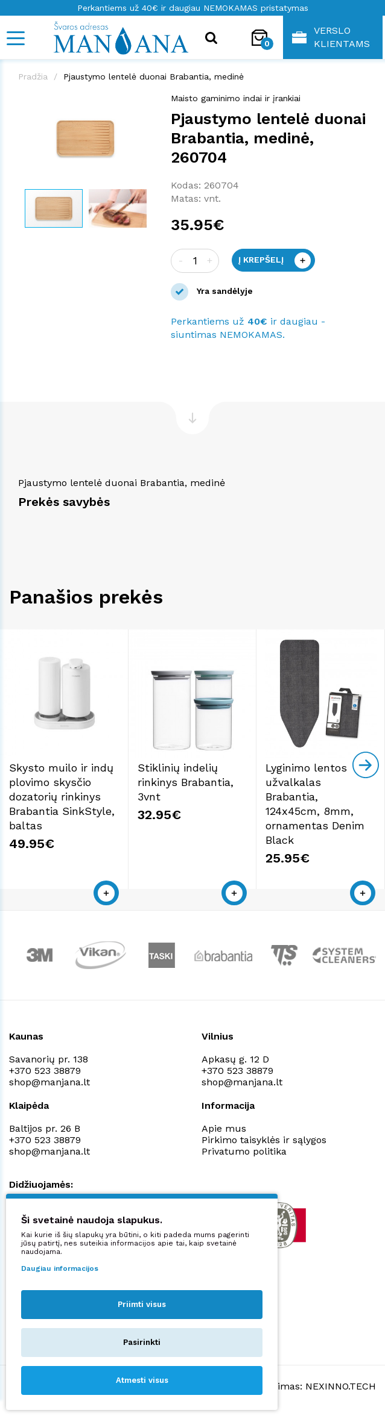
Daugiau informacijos (59, 1268)
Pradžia (33, 76)
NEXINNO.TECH (340, 1386)
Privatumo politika (244, 1151)
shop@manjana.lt (49, 1082)
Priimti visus (142, 1304)
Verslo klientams (331, 37)
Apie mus (224, 1128)
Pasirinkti (142, 1342)
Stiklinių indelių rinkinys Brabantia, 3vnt (186, 782)
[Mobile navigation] (15, 38)
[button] (141, 104)
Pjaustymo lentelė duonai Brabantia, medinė (153, 76)
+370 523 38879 (45, 1070)
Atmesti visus (142, 1380)
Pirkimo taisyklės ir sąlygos (264, 1140)
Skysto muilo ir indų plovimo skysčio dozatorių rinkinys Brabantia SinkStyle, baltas (62, 796)
